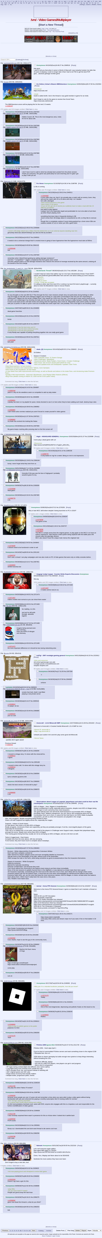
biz (9, 3)
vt (97, 3)
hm (85, 1)
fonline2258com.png (11, 1043)
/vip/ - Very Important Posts (56, 31)
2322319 (73, 1145)
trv (90, 3)
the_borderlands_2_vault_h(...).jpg (15, 268)
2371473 (37, 594)
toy (87, 3)
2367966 (36, 153)
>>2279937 (39, 531)
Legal (53, 1236)
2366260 (36, 1032)
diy (21, 3)
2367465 (36, 495)
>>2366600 (11, 792)
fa (23, 3)
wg (65, 1)
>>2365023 (11, 714)
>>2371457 (44, 588)
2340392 (35, 925)
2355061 (37, 1125)
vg (42, 1)
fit (26, 3)
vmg (49, 1)
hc (32, 3)
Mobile (94, 4)
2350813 (36, 1021)
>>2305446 (11, 248)
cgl (12, 3)
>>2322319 (11, 1179)
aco (96, 1)
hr (21, 1)
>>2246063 (44, 1015)
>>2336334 (11, 1095)
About (43, 1236)
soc (78, 3)
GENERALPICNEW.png (12, 347)
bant (5, 3)
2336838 (37, 1110)
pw (69, 3)
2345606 (36, 228)
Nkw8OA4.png (9, 505)
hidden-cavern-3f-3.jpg (13, 141)
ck (15, 3)
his (35, 3)
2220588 (90, 436)
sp (81, 3)
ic (69, 1)
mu (49, 3)
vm (46, 1)
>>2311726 (11, 1086)
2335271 (69, 914)
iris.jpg (6, 82)
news (55, 3)
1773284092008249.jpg (14, 946)
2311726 (76, 1045)
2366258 (36, 1133)
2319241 (70, 1002)
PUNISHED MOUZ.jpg (11, 572)
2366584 (36, 773)
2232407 (88, 886)
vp (95, 3)
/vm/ (55, 28)
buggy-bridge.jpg (12, 155)
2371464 (70, 585)
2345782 (36, 316)
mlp (46, 3)
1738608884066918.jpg (12, 434)
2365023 (34, 687)
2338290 (36, 751)
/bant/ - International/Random (51, 30)
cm (82, 1)
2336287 (65, 516)
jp (40, 3)
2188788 (74, 183)
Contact (58, 1236)
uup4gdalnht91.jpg (10, 63)
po (62, 3)
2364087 (69, 679)
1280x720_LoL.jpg (10, 799)
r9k (72, 1)
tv (92, 3)
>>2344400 (44, 196)
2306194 (37, 460)
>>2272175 (44, 995)
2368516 (67, 65)
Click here (29, 109)
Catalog (18, 59)
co (18, 3)
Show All (75, 33)
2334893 (36, 308)
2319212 (70, 992)
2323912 (96, 655)
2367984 (36, 167)
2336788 (37, 1092)
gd (29, 3)
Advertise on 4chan (51, 56)
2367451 (36, 562)
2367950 (36, 139)
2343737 (64, 526)
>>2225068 (11, 340)
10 (29, 1231)
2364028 (55, 576)
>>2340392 (11, 938)
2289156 (69, 451)
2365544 (36, 701)
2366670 (36, 789)
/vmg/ (46, 28)
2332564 (98, 84)
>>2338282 (11, 1200)
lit (42, 3)
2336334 (37, 1083)
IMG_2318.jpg (8, 1143)
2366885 (36, 711)
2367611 (36, 337)
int (38, 3)
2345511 (69, 192)
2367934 (36, 112)
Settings (82, 4)
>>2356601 (11, 400)
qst (72, 3)
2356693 (36, 944)
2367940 (36, 255)
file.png (8, 606)
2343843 (36, 542)
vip (79, 1)
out (59, 3)
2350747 (36, 324)
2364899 (36, 397)
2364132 (36, 245)
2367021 (36, 416)
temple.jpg (9, 168)
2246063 (67, 983)
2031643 (91, 723)
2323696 (37, 468)
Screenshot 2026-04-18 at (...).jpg (17, 689)
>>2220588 (11, 489)
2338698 (36, 1186)
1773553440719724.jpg (14, 470)
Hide (70, 33)
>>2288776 (44, 454)
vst (59, 1)
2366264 (36, 972)
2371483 (37, 604)
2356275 (36, 1197)
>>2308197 (9, 106)
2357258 (69, 671)
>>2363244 (11, 390)
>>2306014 (11, 756)
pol (65, 3)
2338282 (36, 1176)
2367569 (36, 426)
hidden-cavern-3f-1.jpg (13, 113)
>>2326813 (11, 704)
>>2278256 (39, 520)
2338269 (36, 485)
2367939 (36, 125)
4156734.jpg (8, 981)
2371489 (37, 623)
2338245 (69, 1011)
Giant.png (7, 181)
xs (10, 4)
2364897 (36, 387)
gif (16, 1)
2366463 (36, 848)
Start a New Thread (51, 24)
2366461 (74, 803)
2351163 (36, 552)
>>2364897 (11, 410)
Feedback (48, 1236)
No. (63, 65)
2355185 (37, 762)
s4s (75, 1)
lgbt (88, 1)
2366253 (36, 1207)
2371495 (37, 643)
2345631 (36, 237)
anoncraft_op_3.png (10, 721)
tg (84, 3)
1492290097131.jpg (13, 625)
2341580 (35, 935)
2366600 (36, 781)
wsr (5, 4)
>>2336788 (11, 1136)
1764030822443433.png (12, 884)
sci (75, 3)
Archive (25, 59)
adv (100, 1)
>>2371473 (11, 646)
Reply (74, 65)
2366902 (36, 407)
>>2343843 (11, 565)
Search (88, 4)
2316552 (36, 291)
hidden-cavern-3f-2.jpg (13, 127)
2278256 (62, 507)
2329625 (36, 1168)
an (2, 3)
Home (99, 4)
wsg (2, 4)
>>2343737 (11, 555)
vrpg (55, 1)
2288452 (74, 349)
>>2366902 (11, 419)
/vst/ (50, 28)
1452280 (74, 270)
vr (52, 1)
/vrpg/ (42, 28)
